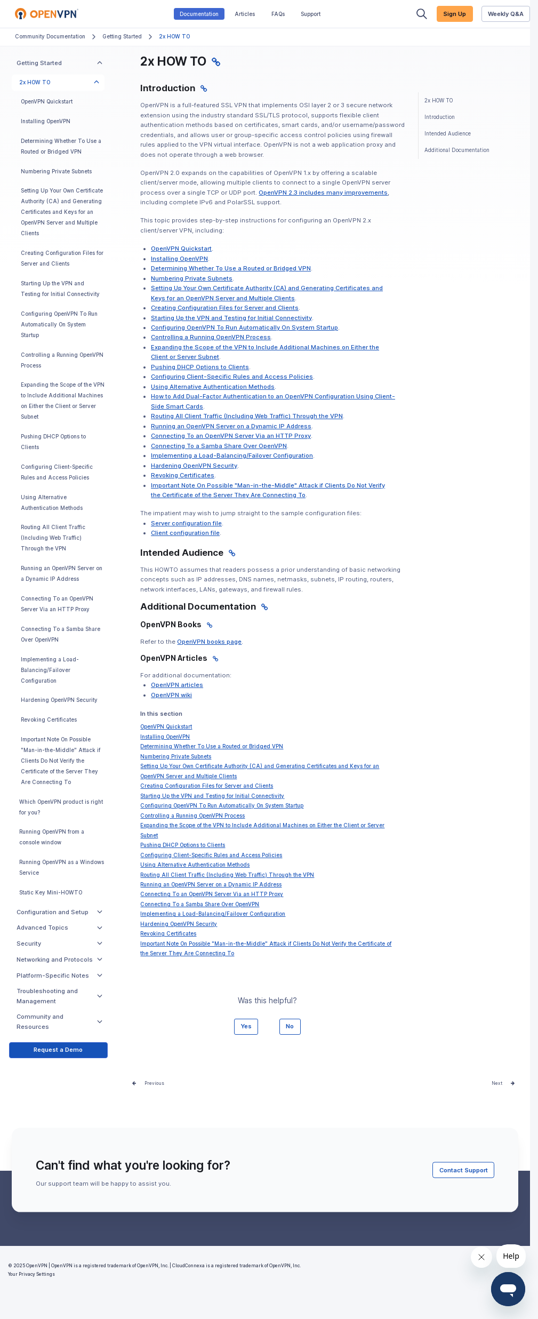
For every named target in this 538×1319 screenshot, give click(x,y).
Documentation (199, 14)
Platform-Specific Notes (59, 975)
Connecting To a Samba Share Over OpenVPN (60, 634)
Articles (245, 14)
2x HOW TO (59, 82)
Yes (246, 1026)
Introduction (439, 117)
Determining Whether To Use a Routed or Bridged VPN (61, 146)
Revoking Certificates (49, 720)
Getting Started (122, 36)
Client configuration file (185, 533)
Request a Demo (58, 1049)
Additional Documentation (456, 150)
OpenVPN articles (177, 685)
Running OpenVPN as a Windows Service (61, 867)
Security (59, 943)
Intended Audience (447, 134)
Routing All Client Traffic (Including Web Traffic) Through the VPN (53, 537)
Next (497, 1083)
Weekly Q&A (506, 14)
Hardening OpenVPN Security (59, 700)
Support (310, 14)
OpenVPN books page (209, 641)
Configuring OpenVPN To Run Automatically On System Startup (59, 324)
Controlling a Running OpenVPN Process (62, 360)
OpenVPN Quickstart (47, 102)
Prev (149, 1083)
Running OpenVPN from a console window (51, 837)
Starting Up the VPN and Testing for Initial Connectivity (60, 289)
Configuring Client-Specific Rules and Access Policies (57, 472)
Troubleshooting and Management (59, 995)
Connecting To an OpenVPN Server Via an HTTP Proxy (57, 604)
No (290, 1026)
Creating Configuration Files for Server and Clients (62, 258)
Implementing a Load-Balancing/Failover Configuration (50, 670)
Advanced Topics (59, 927)
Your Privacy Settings (31, 1274)
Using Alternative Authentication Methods (52, 502)
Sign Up (454, 14)
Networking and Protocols (59, 959)
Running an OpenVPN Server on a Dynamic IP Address (61, 573)
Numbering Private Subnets (56, 171)
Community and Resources (59, 1021)
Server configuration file (186, 523)
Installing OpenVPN (45, 121)
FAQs (278, 14)
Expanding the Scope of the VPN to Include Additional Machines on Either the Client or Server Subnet (63, 401)
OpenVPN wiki (171, 695)
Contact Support (463, 1169)
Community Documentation (50, 36)
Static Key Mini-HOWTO (50, 893)
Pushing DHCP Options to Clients (53, 442)
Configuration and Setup (59, 912)
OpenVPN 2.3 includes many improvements (323, 192)
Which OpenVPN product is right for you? (61, 807)
